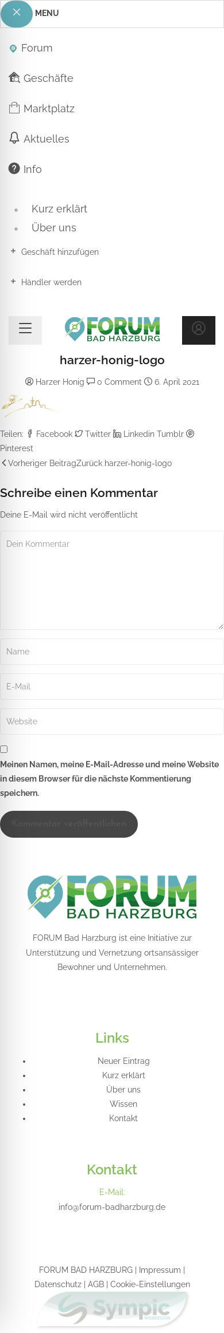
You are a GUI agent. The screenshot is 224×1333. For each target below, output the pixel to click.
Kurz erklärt (59, 209)
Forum (31, 47)
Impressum (160, 1270)
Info (25, 168)
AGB (96, 1284)
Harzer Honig (60, 382)
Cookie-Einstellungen (150, 1284)
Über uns (54, 228)
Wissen (123, 1104)
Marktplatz (42, 108)
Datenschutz (58, 1284)
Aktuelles (39, 138)
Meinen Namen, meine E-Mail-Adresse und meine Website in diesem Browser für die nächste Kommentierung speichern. (109, 779)
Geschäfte (41, 77)
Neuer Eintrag (124, 1061)
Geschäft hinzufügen (54, 251)
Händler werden (45, 282)
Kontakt (123, 1118)
